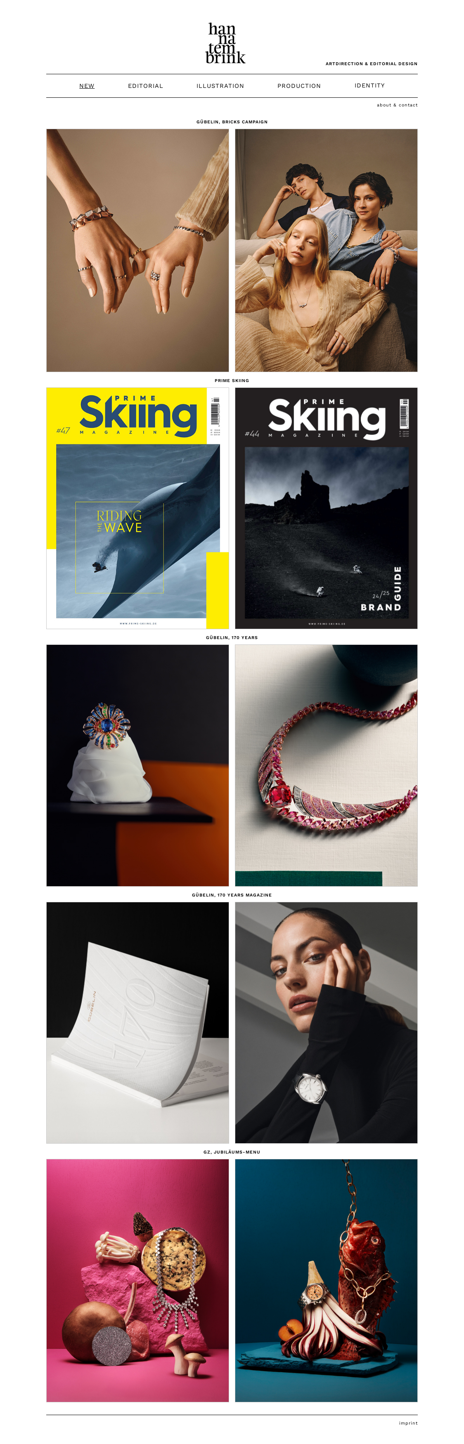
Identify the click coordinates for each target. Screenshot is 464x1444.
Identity (370, 86)
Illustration (220, 86)
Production (299, 86)
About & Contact (397, 105)
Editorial (145, 86)
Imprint (408, 1423)
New (87, 86)
